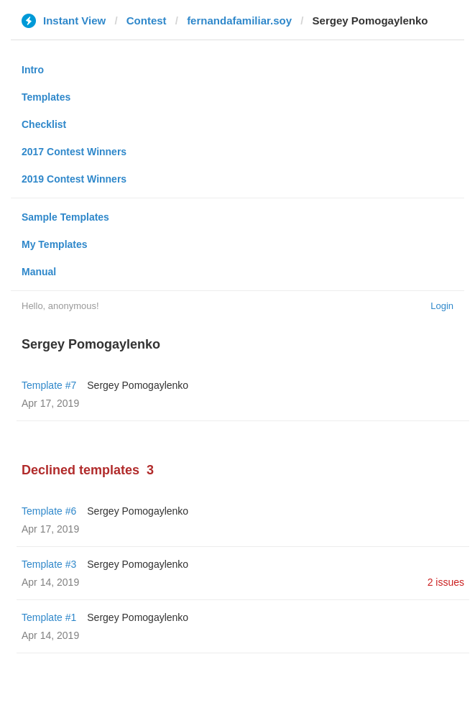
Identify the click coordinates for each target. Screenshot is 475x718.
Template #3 (49, 564)
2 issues (446, 582)
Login (441, 305)
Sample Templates (65, 217)
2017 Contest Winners (74, 151)
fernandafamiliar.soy (239, 20)
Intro (33, 69)
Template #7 (49, 385)
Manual (39, 271)
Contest (146, 20)
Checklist (44, 124)
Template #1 (49, 617)
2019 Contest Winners (74, 179)
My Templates (55, 244)
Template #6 (49, 511)
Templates (46, 97)
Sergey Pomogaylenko (137, 385)
